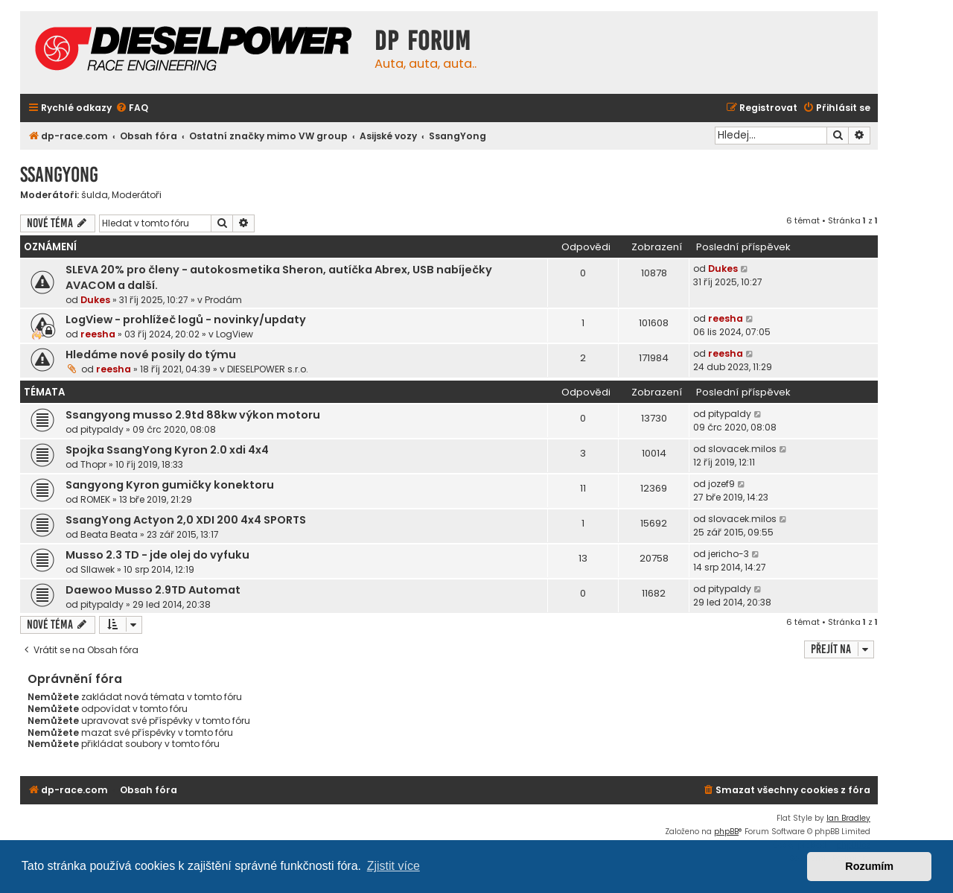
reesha (97, 334)
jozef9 (721, 483)
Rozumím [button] (869, 866)
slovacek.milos (742, 448)
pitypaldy (102, 429)
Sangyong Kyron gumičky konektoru (170, 484)
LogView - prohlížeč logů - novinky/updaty (186, 319)
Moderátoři (137, 195)
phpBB (726, 831)
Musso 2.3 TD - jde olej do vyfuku (157, 554)
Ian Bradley (848, 818)
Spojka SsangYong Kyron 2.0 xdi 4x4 (167, 449)
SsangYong (59, 174)
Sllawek (97, 569)
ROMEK (95, 499)
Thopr (93, 464)
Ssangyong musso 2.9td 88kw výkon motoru (193, 414)
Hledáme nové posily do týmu (151, 354)
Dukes (95, 299)
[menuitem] (131, 108)
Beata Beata (109, 534)
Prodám (223, 299)
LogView (234, 334)
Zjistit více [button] (393, 865)
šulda (94, 195)
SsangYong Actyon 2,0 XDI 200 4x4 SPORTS (186, 519)
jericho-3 (728, 553)
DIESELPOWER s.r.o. (267, 369)
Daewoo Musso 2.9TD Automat (153, 589)
